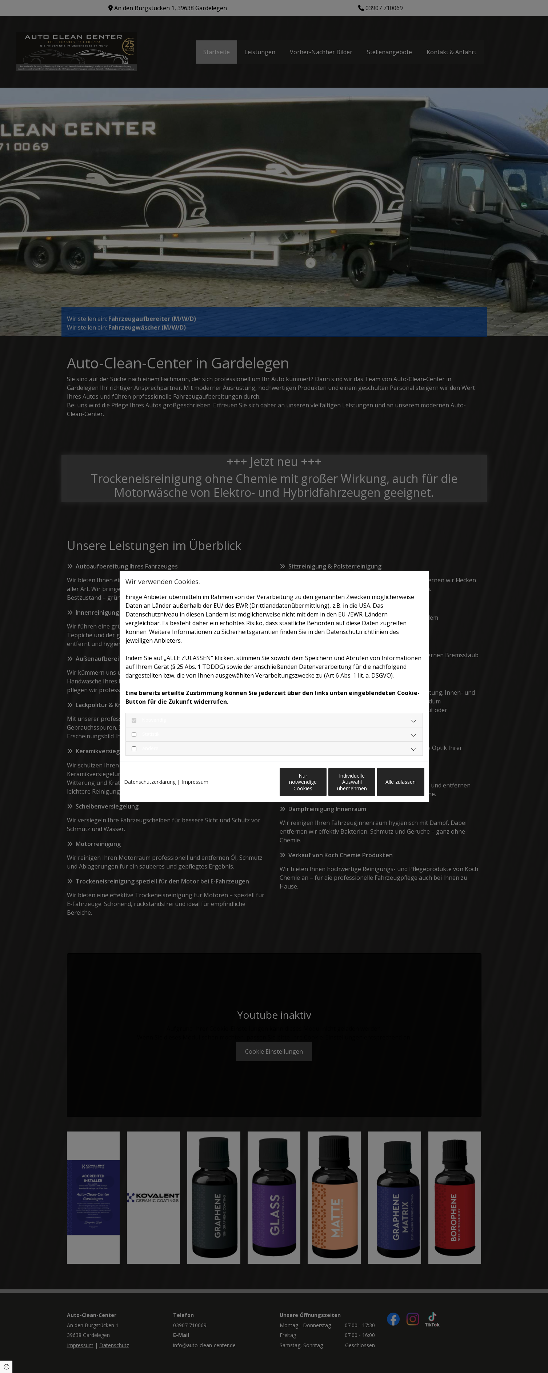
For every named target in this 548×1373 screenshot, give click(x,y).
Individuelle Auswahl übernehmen (321, 785)
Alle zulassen (391, 785)
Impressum (195, 770)
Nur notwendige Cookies (252, 785)
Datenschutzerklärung (150, 770)
